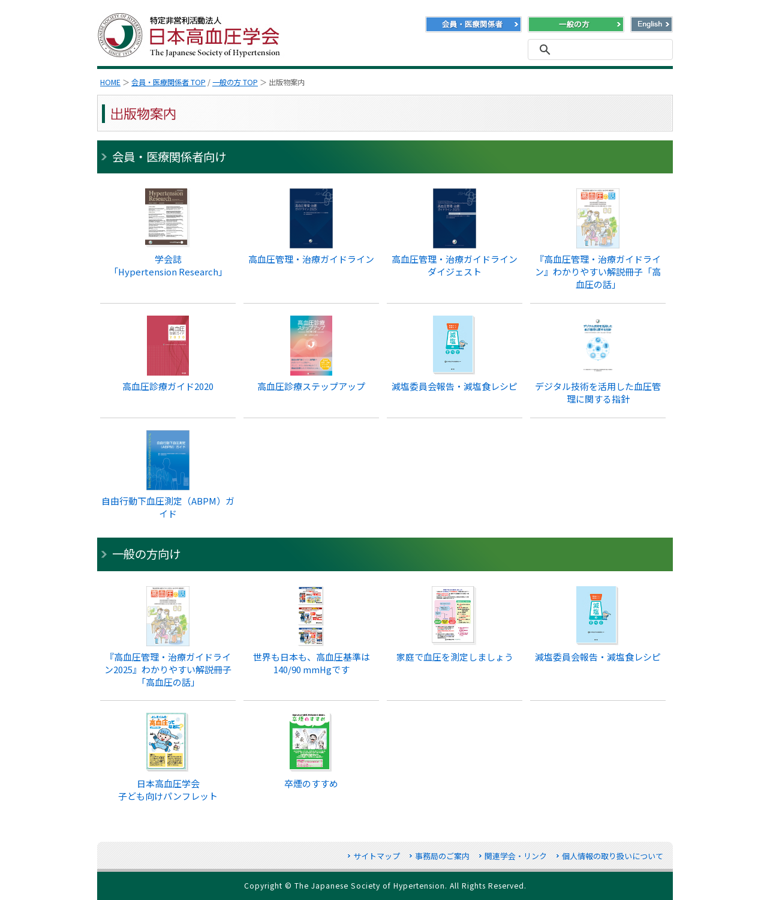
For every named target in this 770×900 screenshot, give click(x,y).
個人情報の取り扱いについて (612, 856)
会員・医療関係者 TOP (168, 82)
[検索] (598, 49)
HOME (110, 82)
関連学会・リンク (516, 856)
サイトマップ (376, 856)
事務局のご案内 (442, 856)
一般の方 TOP (235, 82)
